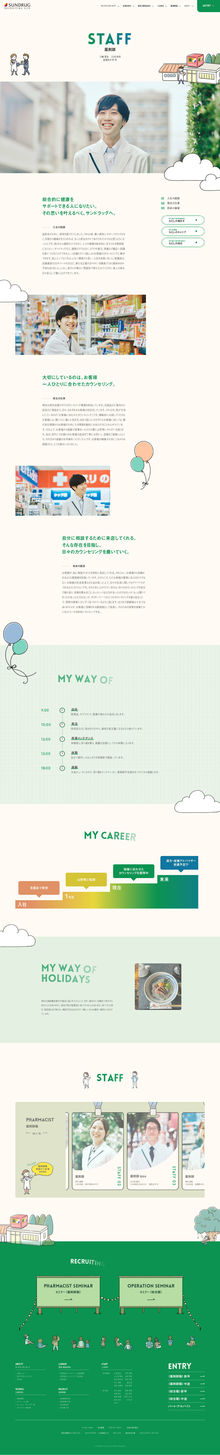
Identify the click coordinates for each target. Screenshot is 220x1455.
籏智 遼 (129, 1382)
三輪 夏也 (117, 1373)
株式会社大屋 (130, 1433)
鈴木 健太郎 (118, 1379)
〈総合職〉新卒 (177, 1391)
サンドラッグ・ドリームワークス (149, 1433)
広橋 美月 (117, 1393)
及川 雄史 (117, 1390)
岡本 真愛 (128, 1379)
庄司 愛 (129, 1400)
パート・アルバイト (179, 1406)
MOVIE (19, 1379)
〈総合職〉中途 (177, 1398)
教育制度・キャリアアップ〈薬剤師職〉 (72, 1373)
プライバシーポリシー (115, 1427)
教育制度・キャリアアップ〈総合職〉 (71, 1376)
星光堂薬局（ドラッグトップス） (70, 1433)
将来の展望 (182, 208)
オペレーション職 (22, 1401)
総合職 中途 (64, 1407)
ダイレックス (117, 1433)
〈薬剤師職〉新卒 (179, 1376)
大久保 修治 (118, 1376)
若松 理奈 (128, 1390)
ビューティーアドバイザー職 (26, 1404)
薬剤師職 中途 (65, 1401)
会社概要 (101, 1427)
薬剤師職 (20, 1398)
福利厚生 (63, 1379)
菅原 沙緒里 (118, 1385)
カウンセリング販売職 (24, 1407)
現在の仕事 (182, 203)
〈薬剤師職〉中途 (179, 1383)
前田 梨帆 (128, 1376)
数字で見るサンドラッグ (24, 1376)
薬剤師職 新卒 (65, 1398)
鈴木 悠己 (117, 1400)
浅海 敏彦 (128, 1385)
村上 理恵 (117, 1382)
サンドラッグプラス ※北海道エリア (97, 1433)
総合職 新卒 (64, 1404)
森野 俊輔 (117, 1396)
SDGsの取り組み (132, 1427)
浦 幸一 (117, 1403)
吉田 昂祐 (128, 1393)
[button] (153, 1007)
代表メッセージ (22, 1373)
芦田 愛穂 (128, 1373)
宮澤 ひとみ (128, 1396)
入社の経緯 (182, 198)
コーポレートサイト (87, 1427)
